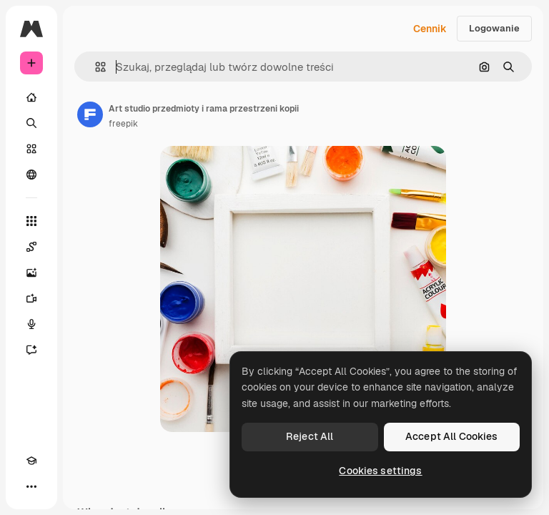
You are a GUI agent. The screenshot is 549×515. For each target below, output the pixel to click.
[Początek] (31, 97)
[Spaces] (31, 246)
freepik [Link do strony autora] (123, 123)
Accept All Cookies (451, 436)
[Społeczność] (31, 174)
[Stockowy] (31, 148)
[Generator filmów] (31, 298)
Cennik (430, 28)
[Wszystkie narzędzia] (31, 221)
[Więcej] (31, 486)
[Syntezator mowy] (31, 324)
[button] (94, 67)
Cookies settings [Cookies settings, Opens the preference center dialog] (380, 470)
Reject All (309, 436)
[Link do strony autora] (90, 114)
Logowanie (494, 28)
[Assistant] (31, 349)
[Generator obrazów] (31, 272)
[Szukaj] (31, 123)
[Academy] (31, 460)
